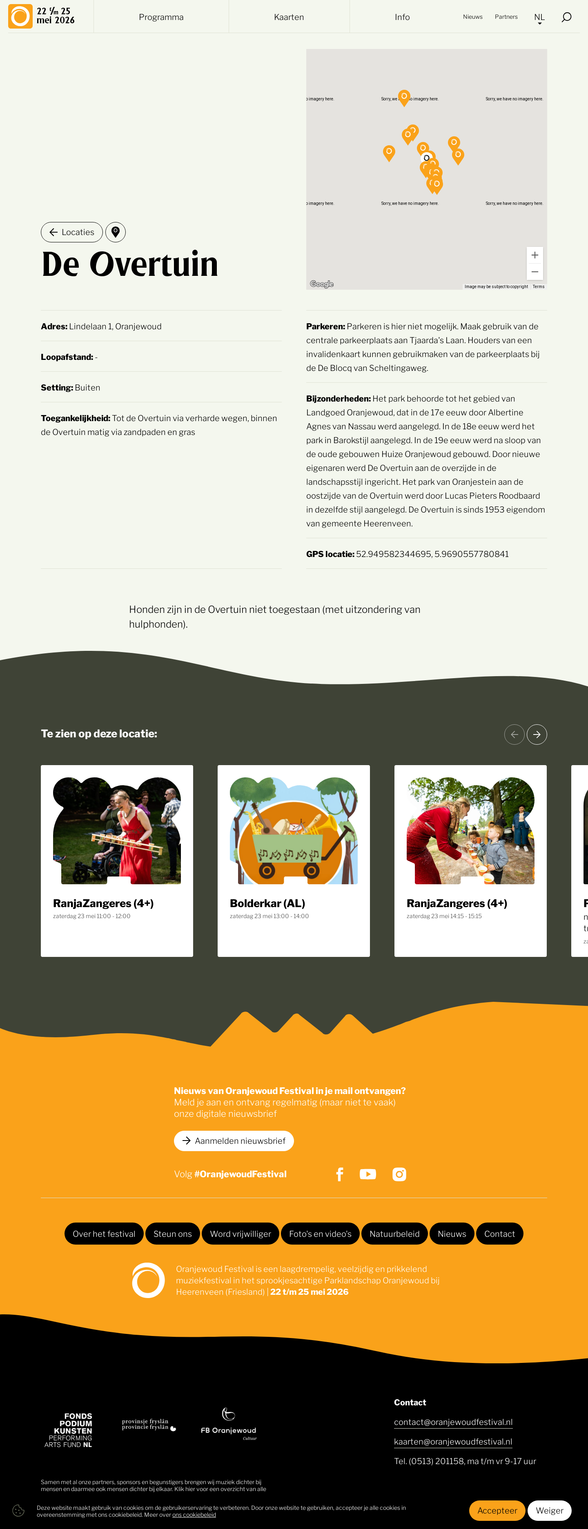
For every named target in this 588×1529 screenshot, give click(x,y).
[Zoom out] (535, 272)
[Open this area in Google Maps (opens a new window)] (321, 284)
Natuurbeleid (395, 1233)
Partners (506, 16)
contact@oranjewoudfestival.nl (453, 1421)
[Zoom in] (535, 255)
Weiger (550, 1510)
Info (402, 16)
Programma (161, 16)
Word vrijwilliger (240, 1233)
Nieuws (473, 16)
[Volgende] (537, 734)
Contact (499, 1233)
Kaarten (289, 16)
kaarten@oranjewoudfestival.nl (453, 1441)
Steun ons (173, 1233)
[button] (458, 157)
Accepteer (497, 1510)
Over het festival (104, 1233)
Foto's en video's (320, 1233)
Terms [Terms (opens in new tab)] (539, 286)
